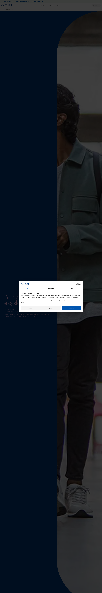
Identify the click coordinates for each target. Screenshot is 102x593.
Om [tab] (72, 288)
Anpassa (51, 308)
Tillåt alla (71, 308)
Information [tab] (51, 288)
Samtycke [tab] (29, 288)
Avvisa (30, 308)
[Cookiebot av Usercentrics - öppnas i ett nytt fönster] (75, 284)
